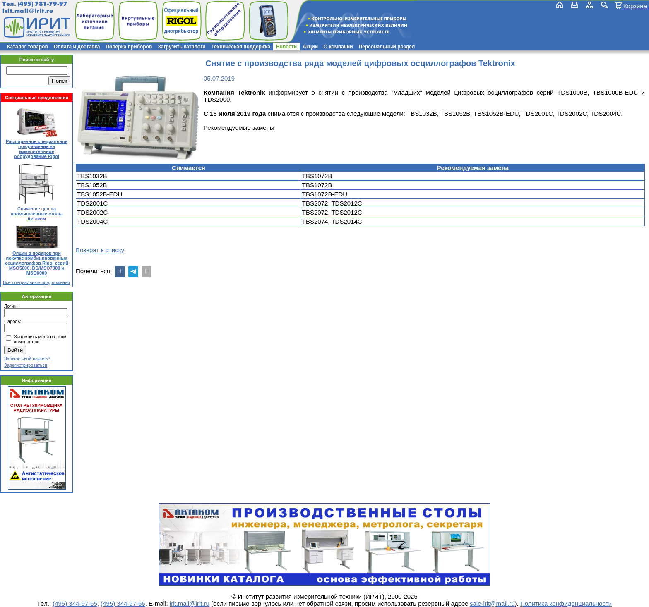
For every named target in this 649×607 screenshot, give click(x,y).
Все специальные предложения (36, 282)
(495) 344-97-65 (75, 603)
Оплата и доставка (77, 47)
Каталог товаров (27, 47)
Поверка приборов (129, 47)
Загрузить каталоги (181, 47)
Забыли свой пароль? (27, 358)
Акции (310, 47)
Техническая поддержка (241, 47)
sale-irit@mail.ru (492, 603)
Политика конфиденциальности (566, 603)
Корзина (635, 5)
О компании (338, 47)
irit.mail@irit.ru (27, 11)
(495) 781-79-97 (42, 4)
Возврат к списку (100, 249)
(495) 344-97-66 (123, 603)
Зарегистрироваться (25, 365)
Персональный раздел (387, 47)
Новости (286, 47)
